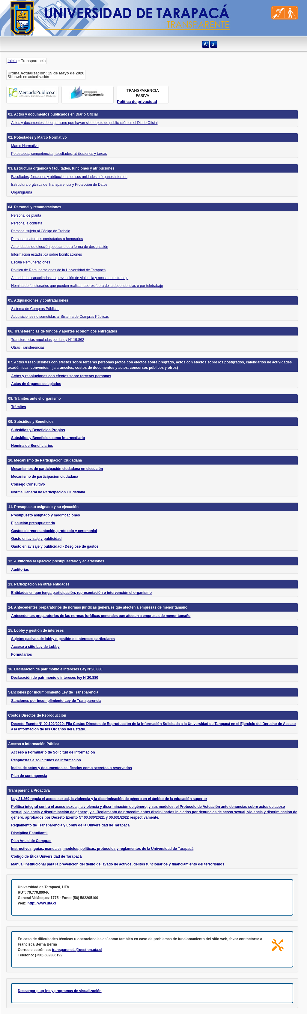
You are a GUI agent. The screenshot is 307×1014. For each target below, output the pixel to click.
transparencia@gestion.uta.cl (77, 950)
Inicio (11, 61)
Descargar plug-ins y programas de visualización (59, 991)
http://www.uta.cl (42, 903)
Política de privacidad (137, 101)
